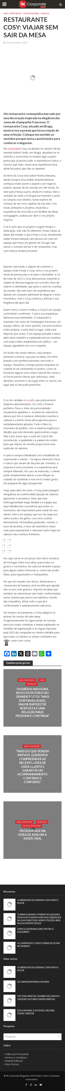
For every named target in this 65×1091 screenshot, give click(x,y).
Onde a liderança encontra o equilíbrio (35, 930)
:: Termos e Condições (15, 1057)
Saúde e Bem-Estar (32, 826)
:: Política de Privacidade (16, 1054)
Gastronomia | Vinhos (36, 13)
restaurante (14, 148)
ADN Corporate (12, 13)
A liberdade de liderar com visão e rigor (37, 901)
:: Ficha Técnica (11, 1064)
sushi (31, 400)
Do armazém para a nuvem (33, 982)
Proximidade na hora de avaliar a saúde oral (32, 834)
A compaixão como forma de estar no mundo (38, 944)
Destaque (31, 684)
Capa (42, 680)
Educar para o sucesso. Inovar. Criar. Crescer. (36, 1012)
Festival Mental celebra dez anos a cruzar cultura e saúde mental (38, 997)
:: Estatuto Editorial (13, 1060)
